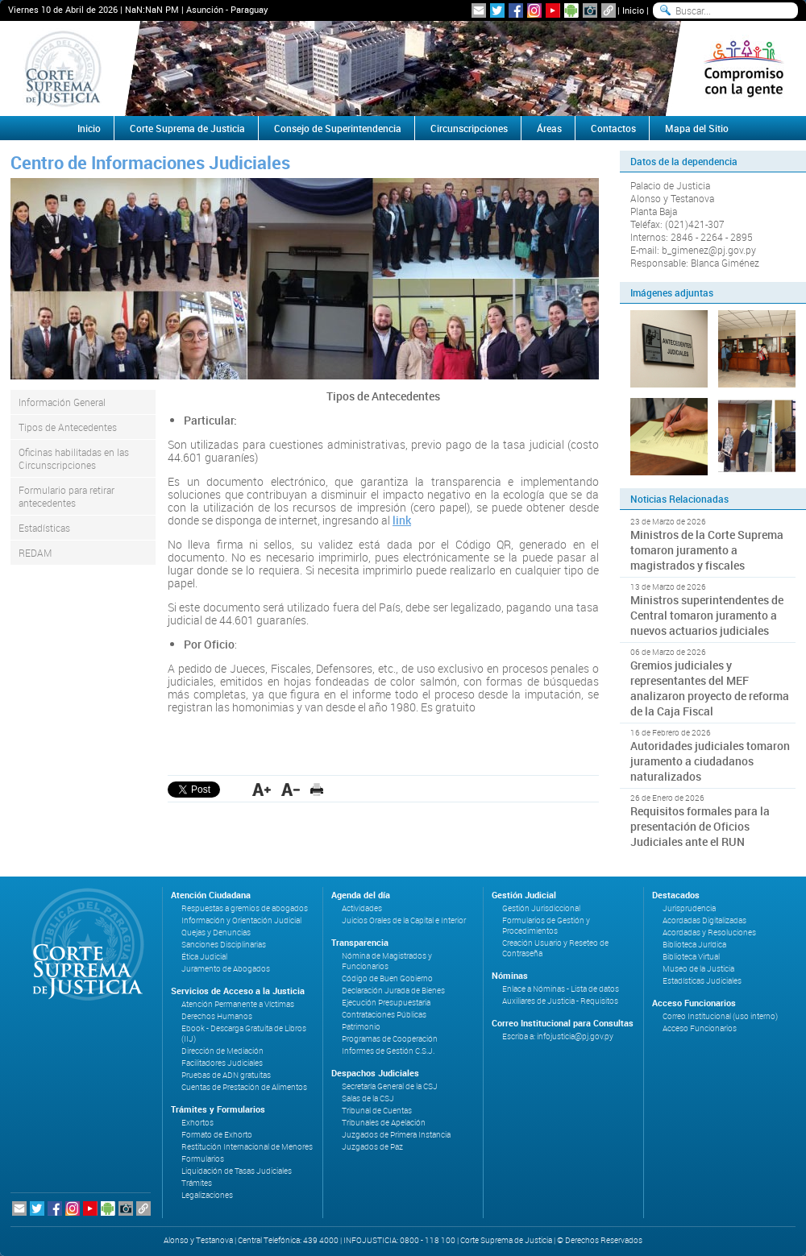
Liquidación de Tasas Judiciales (236, 1171)
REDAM (35, 552)
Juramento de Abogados (225, 969)
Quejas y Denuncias (216, 932)
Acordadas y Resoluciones (709, 932)
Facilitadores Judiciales (222, 1063)
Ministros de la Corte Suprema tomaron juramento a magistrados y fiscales (706, 550)
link (402, 520)
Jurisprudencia (689, 908)
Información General (62, 402)
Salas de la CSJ (368, 1098)
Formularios (202, 1159)
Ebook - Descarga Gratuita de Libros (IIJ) (243, 1033)
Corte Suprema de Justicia (187, 128)
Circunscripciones (469, 128)
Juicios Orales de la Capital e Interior (404, 920)
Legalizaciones (207, 1195)
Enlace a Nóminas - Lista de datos (560, 989)
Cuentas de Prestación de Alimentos (244, 1087)
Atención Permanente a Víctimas (237, 1004)
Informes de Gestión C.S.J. (388, 1051)
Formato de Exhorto (216, 1135)
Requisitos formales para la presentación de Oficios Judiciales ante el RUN (700, 826)
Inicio (633, 10)
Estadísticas (44, 527)
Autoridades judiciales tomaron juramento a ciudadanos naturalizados (710, 761)
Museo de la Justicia (698, 969)
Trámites (196, 1183)
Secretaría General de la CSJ (390, 1086)
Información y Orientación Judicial (241, 920)
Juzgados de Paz (372, 1147)
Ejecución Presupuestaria (386, 1002)
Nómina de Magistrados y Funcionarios (387, 961)
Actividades (362, 908)
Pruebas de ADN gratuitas (226, 1075)
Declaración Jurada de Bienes (393, 990)
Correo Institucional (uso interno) (720, 1016)
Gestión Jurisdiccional (541, 908)
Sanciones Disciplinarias (223, 944)
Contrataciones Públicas (384, 1014)
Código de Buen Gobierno (387, 978)
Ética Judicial (204, 956)
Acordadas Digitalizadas (704, 920)
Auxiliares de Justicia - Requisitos (560, 1001)
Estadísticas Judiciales (702, 981)
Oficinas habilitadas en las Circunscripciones (74, 458)
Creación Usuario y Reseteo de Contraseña (555, 948)
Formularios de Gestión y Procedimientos (546, 925)
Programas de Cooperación (390, 1039)
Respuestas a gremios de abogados (244, 908)
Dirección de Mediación (222, 1051)
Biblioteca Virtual (691, 956)
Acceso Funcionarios (700, 1028)
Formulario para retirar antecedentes (66, 496)
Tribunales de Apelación (384, 1122)
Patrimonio (361, 1027)
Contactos (613, 128)
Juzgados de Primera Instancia (396, 1135)
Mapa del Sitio (697, 128)
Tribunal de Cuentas (377, 1110)
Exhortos (197, 1122)
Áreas (549, 128)
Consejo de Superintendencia (337, 128)
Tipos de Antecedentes (68, 427)
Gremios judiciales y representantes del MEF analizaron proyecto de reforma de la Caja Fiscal (709, 688)
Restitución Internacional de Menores (247, 1147)
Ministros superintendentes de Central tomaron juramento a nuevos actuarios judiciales (706, 615)
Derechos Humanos (216, 1016)
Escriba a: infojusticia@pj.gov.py (557, 1036)
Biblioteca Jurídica (694, 944)
